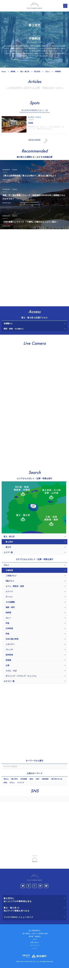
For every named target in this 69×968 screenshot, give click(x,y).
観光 (31, 779)
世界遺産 (24, 779)
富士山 (6, 779)
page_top (34, 859)
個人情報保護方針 (35, 930)
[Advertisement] (34, 267)
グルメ (12, 782)
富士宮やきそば (57, 779)
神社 (5, 782)
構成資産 (45, 779)
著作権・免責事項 (35, 936)
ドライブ (21, 782)
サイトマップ (34, 945)
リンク (34, 948)
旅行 (37, 779)
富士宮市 (15, 779)
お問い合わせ (34, 942)
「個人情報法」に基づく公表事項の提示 (34, 933)
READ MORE (34, 140)
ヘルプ (34, 939)
